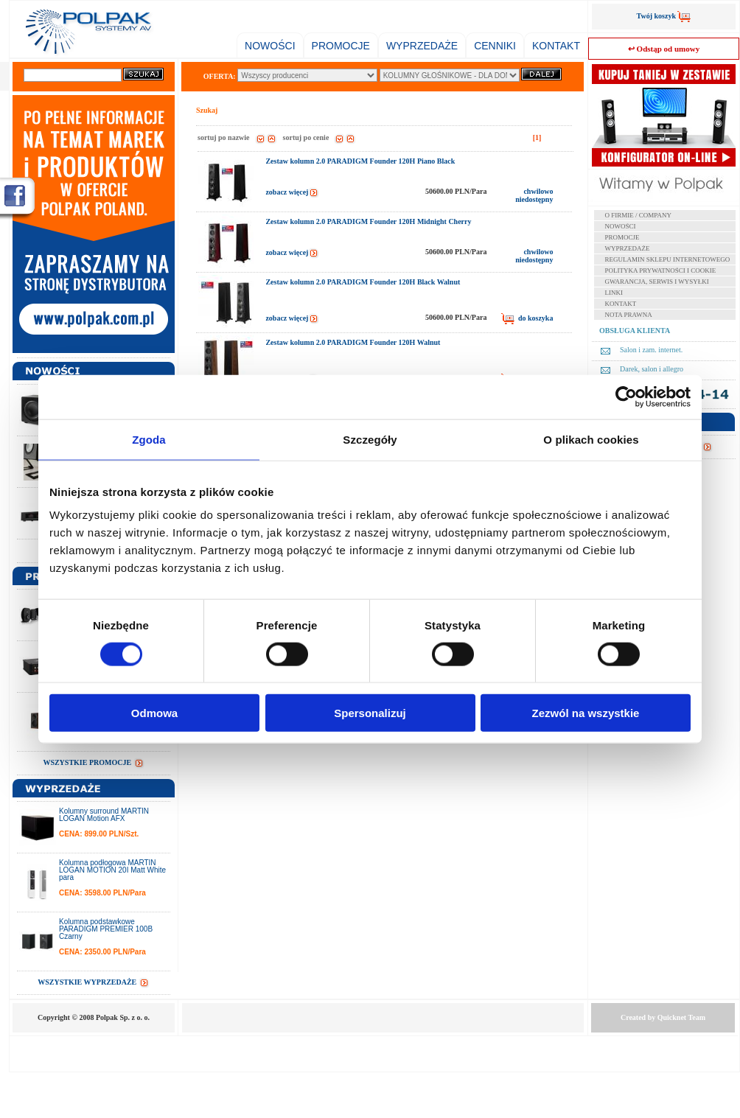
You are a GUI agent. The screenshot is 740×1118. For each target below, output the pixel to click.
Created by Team (663, 1017)
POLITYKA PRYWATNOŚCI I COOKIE (660, 270)
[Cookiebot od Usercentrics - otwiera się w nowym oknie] (626, 396)
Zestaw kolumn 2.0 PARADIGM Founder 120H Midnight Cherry (368, 221)
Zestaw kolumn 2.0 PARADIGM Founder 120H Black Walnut (362, 282)
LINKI (614, 292)
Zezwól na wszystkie (586, 713)
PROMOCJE (341, 46)
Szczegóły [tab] (370, 439)
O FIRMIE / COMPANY (638, 215)
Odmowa (154, 713)
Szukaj (206, 110)
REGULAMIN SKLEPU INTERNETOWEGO (667, 259)
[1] (537, 137)
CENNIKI (495, 46)
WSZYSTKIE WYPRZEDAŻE (94, 982)
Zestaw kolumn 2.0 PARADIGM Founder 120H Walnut (352, 342)
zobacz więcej (292, 192)
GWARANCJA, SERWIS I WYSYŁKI (657, 281)
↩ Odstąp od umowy (663, 48)
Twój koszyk (664, 16)
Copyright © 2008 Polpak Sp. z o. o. (94, 1017)
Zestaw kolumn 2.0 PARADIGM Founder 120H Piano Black (360, 161)
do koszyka (527, 318)
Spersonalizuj (370, 713)
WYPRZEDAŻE (422, 46)
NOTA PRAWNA (628, 314)
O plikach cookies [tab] (590, 439)
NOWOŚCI (270, 46)
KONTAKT (556, 46)
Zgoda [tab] (149, 439)
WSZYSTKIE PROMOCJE (93, 762)
